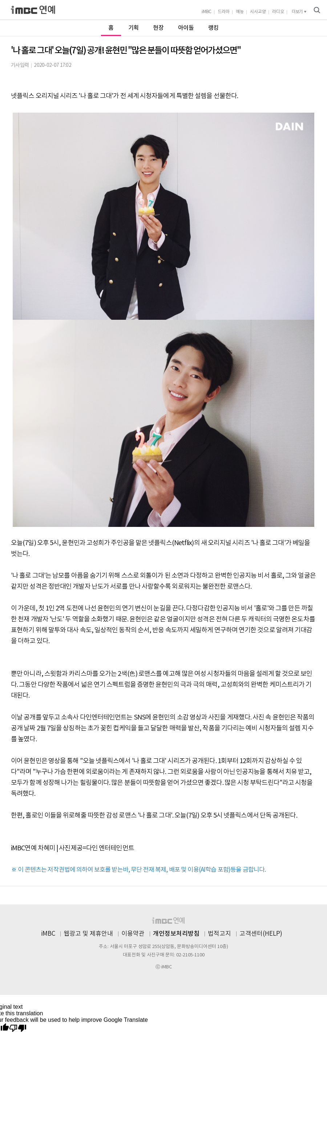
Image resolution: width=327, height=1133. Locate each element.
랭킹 (213, 28)
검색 (317, 10)
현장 (158, 28)
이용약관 (133, 934)
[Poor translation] (18, 1028)
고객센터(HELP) (260, 934)
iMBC (206, 11)
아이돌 (186, 28)
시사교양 (258, 11)
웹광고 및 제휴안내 (88, 934)
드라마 (224, 11)
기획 (133, 28)
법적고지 (219, 934)
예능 (240, 11)
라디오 (278, 11)
